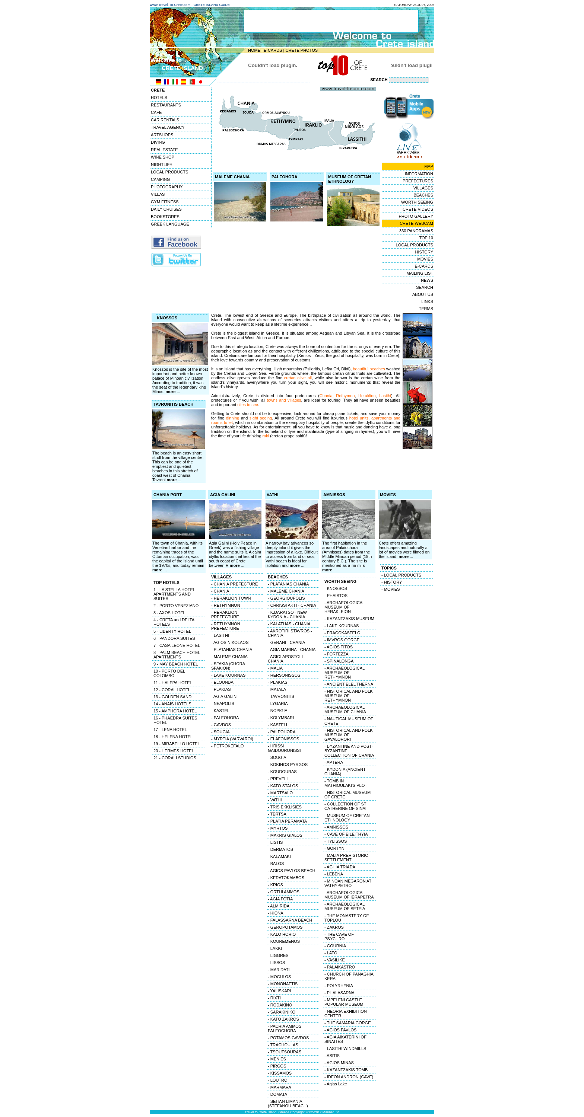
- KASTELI (221, 710)
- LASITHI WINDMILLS (345, 1048)
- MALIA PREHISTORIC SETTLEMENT (346, 857)
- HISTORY (391, 582)
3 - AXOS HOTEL (169, 612)
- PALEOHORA (225, 717)
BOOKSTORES (165, 216)
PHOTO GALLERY (416, 216)
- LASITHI (220, 635)
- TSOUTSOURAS (284, 1052)
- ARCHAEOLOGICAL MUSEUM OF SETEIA (344, 906)
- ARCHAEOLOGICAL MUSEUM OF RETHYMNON (344, 672)
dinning (232, 418)
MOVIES (425, 259)
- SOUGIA (220, 732)
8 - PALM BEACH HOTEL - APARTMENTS (178, 654)
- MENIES (277, 1059)
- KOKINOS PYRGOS (288, 764)
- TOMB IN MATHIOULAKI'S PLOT (345, 783)
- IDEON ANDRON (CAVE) (348, 1077)
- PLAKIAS (221, 689)
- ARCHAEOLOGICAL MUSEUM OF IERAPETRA (349, 894)
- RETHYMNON (225, 605)
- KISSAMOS (280, 1073)
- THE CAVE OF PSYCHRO (339, 936)
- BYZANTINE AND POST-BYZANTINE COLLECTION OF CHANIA (349, 750)
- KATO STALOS (283, 786)
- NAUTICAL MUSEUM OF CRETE (348, 721)
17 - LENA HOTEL (170, 729)
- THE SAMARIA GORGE (347, 1023)
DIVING (158, 142)
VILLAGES (423, 188)
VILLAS (158, 194)
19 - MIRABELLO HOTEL (176, 743)
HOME (254, 50)
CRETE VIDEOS (418, 209)
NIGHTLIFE (161, 164)
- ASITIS (332, 1055)
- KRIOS (275, 885)
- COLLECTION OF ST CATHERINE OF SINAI (345, 806)
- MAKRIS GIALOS (285, 835)
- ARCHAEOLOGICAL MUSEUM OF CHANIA (345, 709)
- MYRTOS (278, 828)
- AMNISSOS (336, 827)
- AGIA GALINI (224, 696)
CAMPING (160, 179)
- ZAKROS (334, 927)
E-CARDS (273, 50)
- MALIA (275, 668)
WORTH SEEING (417, 202)
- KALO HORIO (282, 934)
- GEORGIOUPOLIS (286, 598)
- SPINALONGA (338, 661)
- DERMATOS (280, 849)
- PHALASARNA (339, 992)
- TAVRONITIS (281, 696)
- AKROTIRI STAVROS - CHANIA (290, 633)
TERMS (426, 308)
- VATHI (275, 800)
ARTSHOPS (162, 135)
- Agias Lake (335, 1084)
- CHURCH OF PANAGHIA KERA (349, 976)
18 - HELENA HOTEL (173, 736)
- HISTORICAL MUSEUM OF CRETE (347, 794)
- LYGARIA (278, 703)
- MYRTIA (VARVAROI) (232, 739)
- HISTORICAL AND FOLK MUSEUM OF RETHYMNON (348, 695)
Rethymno (345, 395)
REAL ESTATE (164, 149)
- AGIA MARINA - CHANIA (291, 649)
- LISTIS (275, 842)
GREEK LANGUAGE (170, 224)
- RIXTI (274, 998)
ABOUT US (422, 294)
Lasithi (385, 395)
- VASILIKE (334, 960)
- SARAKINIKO (281, 1012)
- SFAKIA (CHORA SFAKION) (228, 665)
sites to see (247, 404)
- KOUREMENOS (284, 941)
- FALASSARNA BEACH (290, 920)
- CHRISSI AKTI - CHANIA (292, 605)
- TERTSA (277, 814)
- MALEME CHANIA (229, 656)
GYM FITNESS (165, 202)
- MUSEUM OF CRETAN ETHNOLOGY (346, 817)
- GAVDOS (221, 724)
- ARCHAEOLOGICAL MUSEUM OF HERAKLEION (344, 607)
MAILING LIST (419, 273)
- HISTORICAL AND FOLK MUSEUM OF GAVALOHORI (348, 734)
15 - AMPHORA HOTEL (175, 711)
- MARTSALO (280, 793)
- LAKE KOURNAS (228, 675)
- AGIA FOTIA (280, 899)
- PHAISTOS (335, 595)
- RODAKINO (280, 1005)
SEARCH (424, 287)
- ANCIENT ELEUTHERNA (348, 684)
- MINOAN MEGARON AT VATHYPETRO (347, 883)
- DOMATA (277, 1094)
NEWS (427, 280)
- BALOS (276, 863)
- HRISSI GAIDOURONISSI (284, 748)
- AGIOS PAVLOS (340, 1030)
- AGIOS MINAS (339, 1062)
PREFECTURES (418, 181)
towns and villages (284, 400)
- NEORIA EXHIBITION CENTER (345, 1013)
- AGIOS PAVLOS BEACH (291, 870)
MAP (428, 166)
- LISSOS (276, 962)
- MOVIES (390, 589)
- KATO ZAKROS (283, 1019)
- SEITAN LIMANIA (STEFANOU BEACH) (288, 1103)
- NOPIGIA (278, 710)
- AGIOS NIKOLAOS (229, 642)
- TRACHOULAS (283, 1045)
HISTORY (424, 252)
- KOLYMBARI (281, 717)
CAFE (156, 112)
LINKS (427, 301)
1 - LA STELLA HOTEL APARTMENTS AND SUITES (174, 594)
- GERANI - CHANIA (286, 642)
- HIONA (275, 913)
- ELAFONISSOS (283, 739)
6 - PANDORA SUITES (174, 638)
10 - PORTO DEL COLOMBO (169, 673)
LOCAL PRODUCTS (169, 172)
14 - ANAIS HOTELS (172, 704)
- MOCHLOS (279, 976)
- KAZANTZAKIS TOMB (346, 1069)
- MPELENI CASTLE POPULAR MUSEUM (344, 1002)
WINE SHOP (162, 157)
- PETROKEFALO (227, 746)
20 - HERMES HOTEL (173, 751)
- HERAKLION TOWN (231, 598)
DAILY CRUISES (166, 209)
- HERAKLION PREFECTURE (225, 614)
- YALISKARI (279, 991)
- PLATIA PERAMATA (287, 821)
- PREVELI (278, 778)
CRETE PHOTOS (301, 50)
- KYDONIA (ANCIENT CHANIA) (345, 771)
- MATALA (277, 689)
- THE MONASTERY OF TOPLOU (346, 917)
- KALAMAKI (279, 856)
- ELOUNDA (222, 682)
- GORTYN (334, 848)
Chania (326, 395)
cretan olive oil (298, 378)
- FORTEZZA (336, 654)
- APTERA (333, 762)
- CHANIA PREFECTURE (234, 584)
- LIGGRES (278, 955)
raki (266, 436)
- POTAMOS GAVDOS (288, 1037)
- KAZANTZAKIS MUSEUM (349, 618)
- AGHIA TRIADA (339, 867)
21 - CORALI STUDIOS (174, 758)
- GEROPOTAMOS (285, 927)
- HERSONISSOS (284, 675)
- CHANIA (220, 591)
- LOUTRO (278, 1080)
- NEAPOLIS (222, 703)
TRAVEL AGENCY (167, 127)
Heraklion (366, 395)
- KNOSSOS (335, 588)
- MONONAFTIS (283, 984)
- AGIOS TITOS (338, 647)
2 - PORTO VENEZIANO (176, 605)
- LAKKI (275, 948)
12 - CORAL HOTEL (171, 689)
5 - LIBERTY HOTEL (172, 631)
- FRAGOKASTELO (342, 633)
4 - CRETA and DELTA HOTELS (173, 621)
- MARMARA (279, 1087)
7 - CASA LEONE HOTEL (176, 645)
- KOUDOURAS (282, 771)
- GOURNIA (335, 946)
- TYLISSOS (335, 841)
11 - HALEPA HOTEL (172, 682)
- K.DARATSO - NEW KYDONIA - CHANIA (287, 614)
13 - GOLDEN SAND (172, 697)
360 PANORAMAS (416, 231)
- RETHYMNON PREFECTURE (225, 626)
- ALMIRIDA (278, 906)
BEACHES (423, 195)
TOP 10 (426, 238)
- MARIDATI (278, 969)
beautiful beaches (369, 369)
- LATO (330, 953)
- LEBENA (333, 874)
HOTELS (159, 97)
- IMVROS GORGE (341, 640)
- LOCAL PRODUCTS (401, 575)
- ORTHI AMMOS (283, 892)
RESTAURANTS (166, 105)
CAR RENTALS (165, 120)
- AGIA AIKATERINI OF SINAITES (345, 1039)
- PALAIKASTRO (339, 967)
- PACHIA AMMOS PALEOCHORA (284, 1028)
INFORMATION (419, 174)
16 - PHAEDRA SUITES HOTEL (175, 720)
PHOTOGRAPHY (166, 187)
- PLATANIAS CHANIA (231, 649)
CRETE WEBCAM (416, 223)
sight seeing (261, 418)
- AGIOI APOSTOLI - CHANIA (286, 658)
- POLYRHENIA (338, 985)
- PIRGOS (277, 1066)
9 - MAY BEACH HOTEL (175, 664)
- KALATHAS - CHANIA (289, 624)
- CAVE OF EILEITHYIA (346, 834)
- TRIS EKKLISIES (285, 807)
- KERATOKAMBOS (286, 877)
